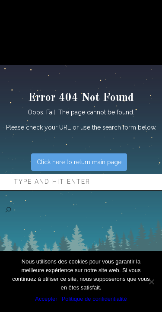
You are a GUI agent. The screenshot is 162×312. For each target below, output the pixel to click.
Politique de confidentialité (94, 299)
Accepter (46, 299)
